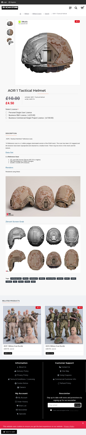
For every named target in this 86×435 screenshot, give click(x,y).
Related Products (11, 301)
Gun (15, 282)
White (27, 282)
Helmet (8, 282)
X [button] (82, 423)
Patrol (21, 282)
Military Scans (36, 13)
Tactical (60, 278)
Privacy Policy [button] (69, 426)
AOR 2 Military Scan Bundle (55, 346)
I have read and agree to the (64, 410)
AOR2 (73, 278)
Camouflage (51, 278)
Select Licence (11, 109)
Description (11, 133)
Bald (33, 282)
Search (47, 13)
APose (25, 278)
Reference (33, 278)
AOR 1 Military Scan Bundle (13, 346)
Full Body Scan (16, 278)
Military (27, 13)
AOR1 (67, 278)
